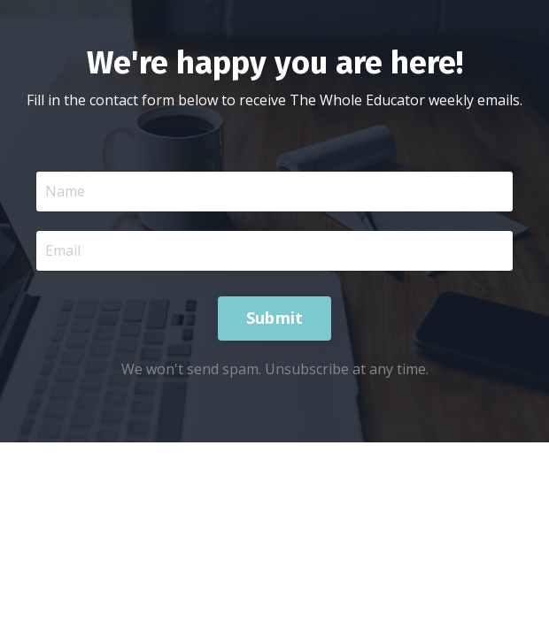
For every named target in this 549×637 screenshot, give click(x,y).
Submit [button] (275, 317)
